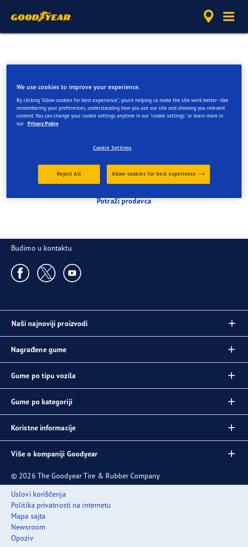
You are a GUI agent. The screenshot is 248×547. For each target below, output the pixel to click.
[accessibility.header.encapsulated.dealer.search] (208, 16)
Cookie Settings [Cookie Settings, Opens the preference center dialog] (112, 148)
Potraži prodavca (124, 200)
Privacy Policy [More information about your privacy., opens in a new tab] (43, 123)
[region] (124, 131)
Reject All (69, 174)
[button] (228, 16)
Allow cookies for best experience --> (158, 174)
